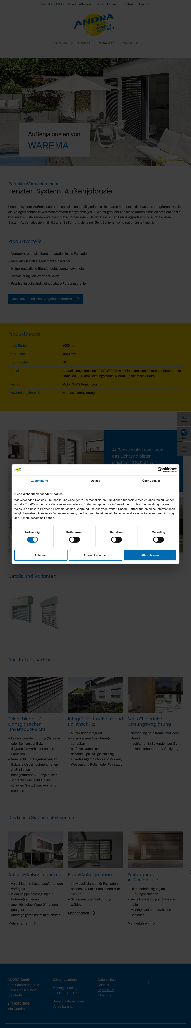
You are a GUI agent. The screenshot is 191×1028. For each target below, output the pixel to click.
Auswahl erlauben (95, 555)
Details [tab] (95, 480)
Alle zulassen (150, 555)
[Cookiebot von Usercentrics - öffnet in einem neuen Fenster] (160, 470)
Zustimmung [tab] (39, 480)
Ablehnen (41, 555)
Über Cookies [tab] (151, 480)
